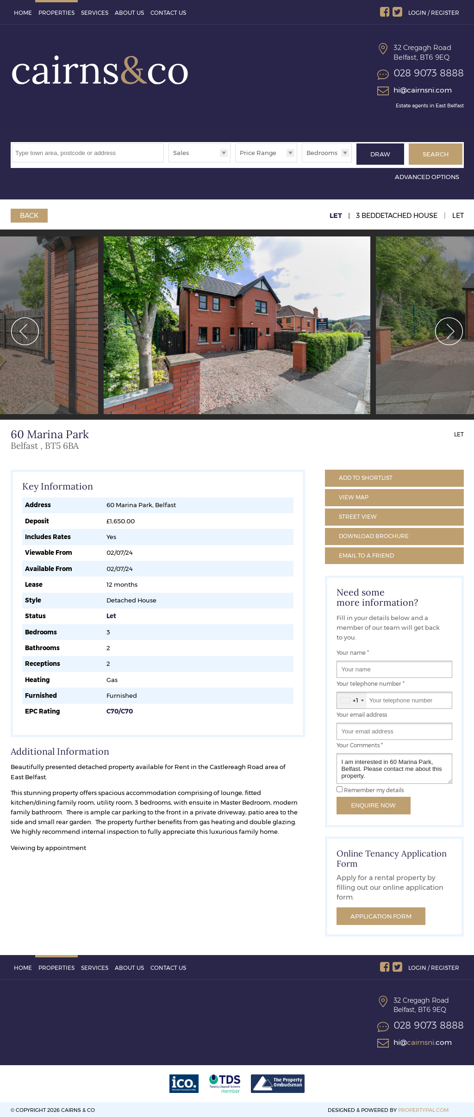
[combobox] (352, 698)
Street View (358, 514)
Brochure (374, 534)
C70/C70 (119, 709)
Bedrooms (321, 152)
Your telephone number (371, 682)
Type (168, 161)
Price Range (258, 152)
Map (353, 495)
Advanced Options (427, 175)
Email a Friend (366, 553)
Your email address (362, 713)
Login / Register (433, 12)
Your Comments (360, 743)
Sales (181, 152)
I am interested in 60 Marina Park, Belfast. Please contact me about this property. (394, 767)
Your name (353, 651)
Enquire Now (373, 803)
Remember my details (374, 788)
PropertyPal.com (423, 1108)
